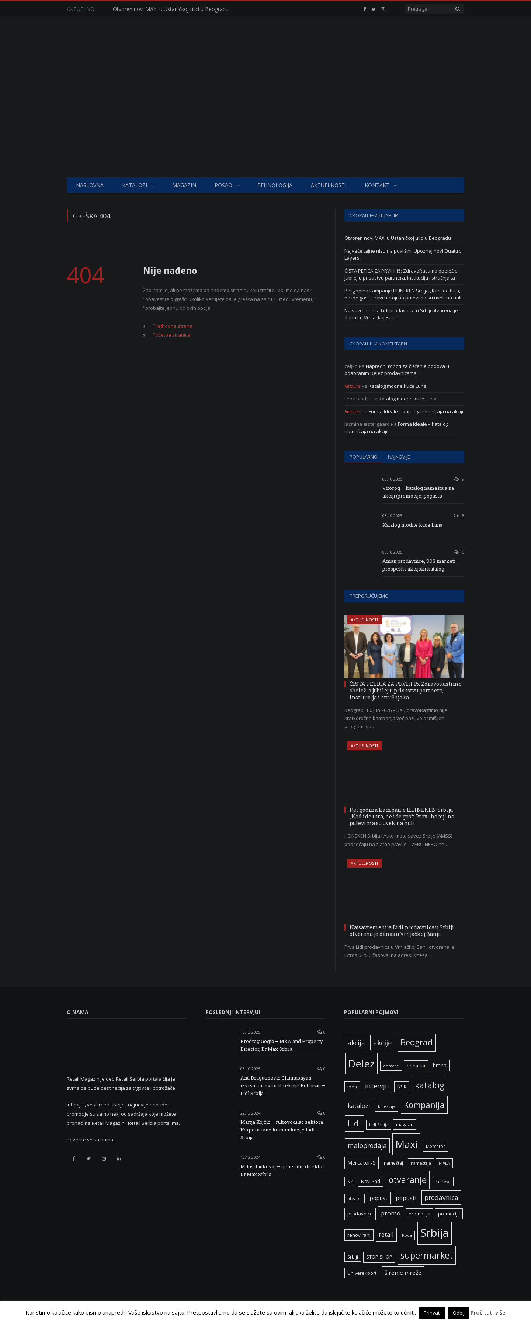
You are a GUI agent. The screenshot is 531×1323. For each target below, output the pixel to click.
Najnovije (399, 456)
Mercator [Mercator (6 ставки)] (435, 1146)
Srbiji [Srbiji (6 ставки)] (352, 1257)
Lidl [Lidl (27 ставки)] (354, 1123)
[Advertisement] (265, 121)
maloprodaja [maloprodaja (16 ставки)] (367, 1145)
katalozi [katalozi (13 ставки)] (359, 1106)
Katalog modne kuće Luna (398, 386)
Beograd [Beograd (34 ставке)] (416, 1042)
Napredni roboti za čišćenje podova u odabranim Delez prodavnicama (396, 370)
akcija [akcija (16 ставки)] (356, 1042)
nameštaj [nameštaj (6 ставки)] (393, 1163)
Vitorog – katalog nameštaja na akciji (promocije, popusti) (418, 492)
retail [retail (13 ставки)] (386, 1235)
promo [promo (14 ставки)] (390, 1213)
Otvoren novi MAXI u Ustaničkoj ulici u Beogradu (171, 9)
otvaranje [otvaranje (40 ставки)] (408, 1180)
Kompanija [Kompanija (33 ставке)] (424, 1104)
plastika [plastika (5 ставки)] (354, 1198)
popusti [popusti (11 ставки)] (406, 1197)
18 (459, 515)
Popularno (364, 456)
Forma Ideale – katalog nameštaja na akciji (416, 411)
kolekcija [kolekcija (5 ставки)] (386, 1106)
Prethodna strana (172, 326)
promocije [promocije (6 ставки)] (449, 1214)
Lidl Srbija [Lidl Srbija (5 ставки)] (378, 1124)
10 (459, 552)
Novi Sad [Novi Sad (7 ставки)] (370, 1181)
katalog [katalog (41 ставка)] (429, 1085)
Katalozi (134, 185)
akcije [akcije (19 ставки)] (382, 1042)
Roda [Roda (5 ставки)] (407, 1235)
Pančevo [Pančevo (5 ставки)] (443, 1181)
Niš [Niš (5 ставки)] (350, 1181)
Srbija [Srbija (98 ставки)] (434, 1232)
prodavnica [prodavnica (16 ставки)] (441, 1197)
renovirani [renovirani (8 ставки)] (359, 1235)
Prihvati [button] (432, 1312)
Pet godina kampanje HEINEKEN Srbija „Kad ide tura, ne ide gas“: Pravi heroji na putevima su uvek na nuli (402, 294)
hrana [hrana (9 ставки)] (440, 1065)
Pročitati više (488, 1312)
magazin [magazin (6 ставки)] (404, 1124)
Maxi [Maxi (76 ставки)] (406, 1144)
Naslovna (90, 185)
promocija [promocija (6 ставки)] (419, 1214)
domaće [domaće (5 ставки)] (391, 1065)
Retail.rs (352, 386)
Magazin (184, 185)
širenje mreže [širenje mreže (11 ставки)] (403, 1272)
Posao (223, 185)
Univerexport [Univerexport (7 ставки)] (361, 1273)
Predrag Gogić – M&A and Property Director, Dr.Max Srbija (281, 1045)
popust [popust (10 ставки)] (379, 1197)
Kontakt (377, 185)
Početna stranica (171, 334)
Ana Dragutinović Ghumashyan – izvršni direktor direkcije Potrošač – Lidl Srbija (282, 1085)
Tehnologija (274, 185)
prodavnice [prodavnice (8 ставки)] (360, 1213)
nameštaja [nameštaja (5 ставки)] (421, 1163)
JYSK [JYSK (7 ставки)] (401, 1087)
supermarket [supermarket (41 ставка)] (426, 1255)
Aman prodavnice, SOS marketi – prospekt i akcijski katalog (421, 565)
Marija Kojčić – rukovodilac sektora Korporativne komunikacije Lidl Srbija (281, 1130)
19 (459, 479)
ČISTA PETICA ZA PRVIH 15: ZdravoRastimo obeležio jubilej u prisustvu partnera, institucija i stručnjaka (401, 274)
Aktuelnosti (328, 185)
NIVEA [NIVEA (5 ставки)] (444, 1163)
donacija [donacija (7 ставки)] (416, 1066)
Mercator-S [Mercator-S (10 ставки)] (361, 1162)
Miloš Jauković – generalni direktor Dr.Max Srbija (282, 1170)
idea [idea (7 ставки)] (352, 1087)
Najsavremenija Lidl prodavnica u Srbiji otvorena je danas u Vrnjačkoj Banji (402, 930)
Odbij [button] (459, 1312)
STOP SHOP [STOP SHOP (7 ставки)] (379, 1257)
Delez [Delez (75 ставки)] (361, 1063)
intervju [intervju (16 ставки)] (377, 1085)
